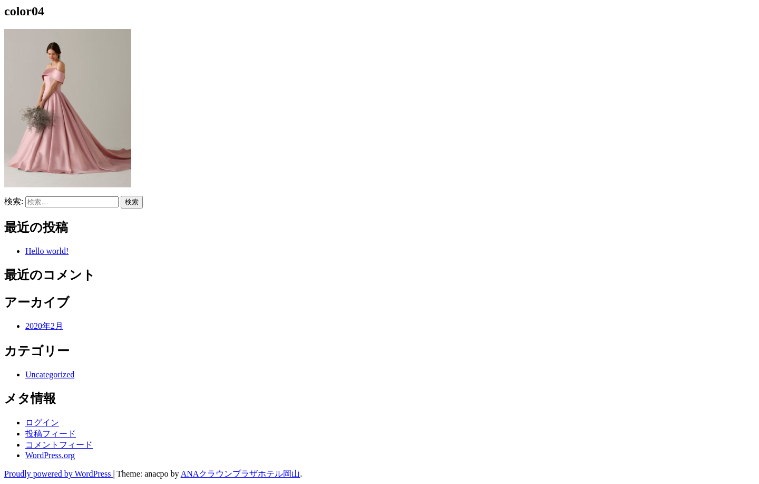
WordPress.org (50, 455)
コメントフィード (59, 444)
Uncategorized (49, 374)
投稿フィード (50, 433)
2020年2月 (44, 325)
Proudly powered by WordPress (58, 473)
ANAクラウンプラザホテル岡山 (240, 473)
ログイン (42, 422)
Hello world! (47, 250)
